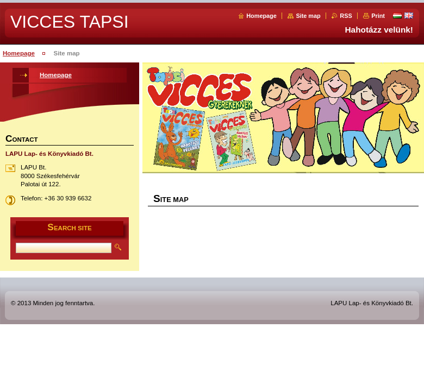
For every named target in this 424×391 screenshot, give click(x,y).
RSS (346, 15)
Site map (308, 15)
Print (378, 15)
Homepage (261, 15)
